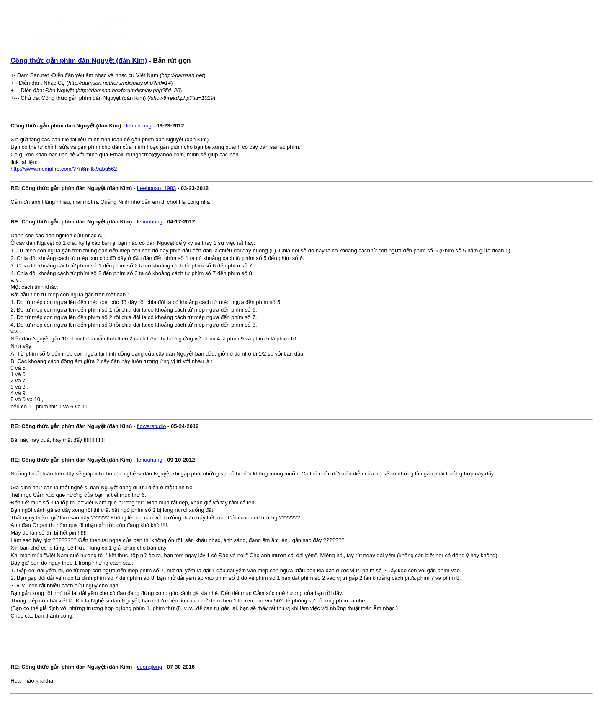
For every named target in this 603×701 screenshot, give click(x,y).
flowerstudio (151, 426)
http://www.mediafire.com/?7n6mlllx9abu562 (63, 169)
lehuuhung (139, 125)
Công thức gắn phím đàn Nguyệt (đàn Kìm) (78, 60)
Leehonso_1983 (156, 188)
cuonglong (149, 667)
